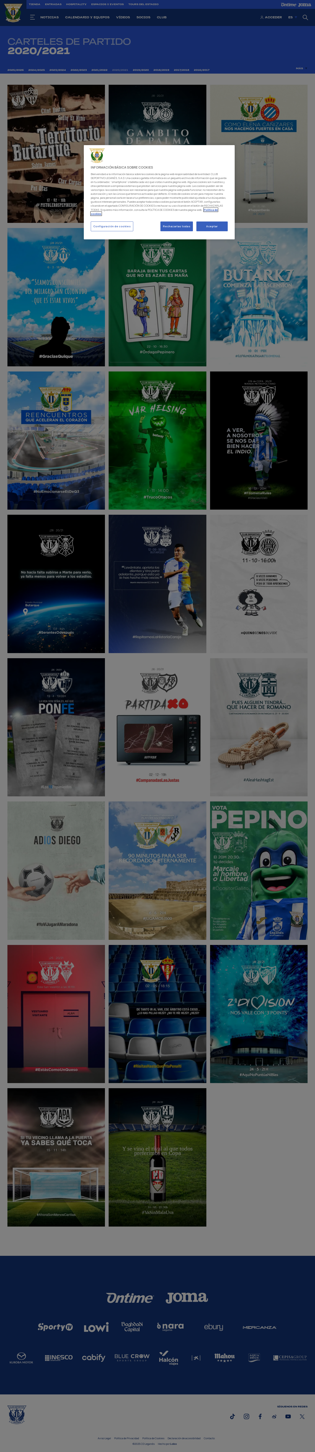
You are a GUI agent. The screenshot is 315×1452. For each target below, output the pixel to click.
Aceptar (212, 226)
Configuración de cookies (112, 226)
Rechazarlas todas (176, 226)
